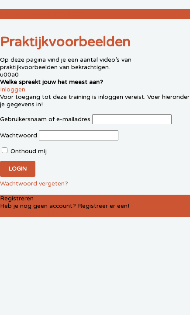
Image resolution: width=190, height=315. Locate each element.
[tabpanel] (95, 71)
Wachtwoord (18, 135)
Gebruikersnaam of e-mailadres (45, 119)
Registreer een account (48, 213)
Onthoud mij (24, 151)
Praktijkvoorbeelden (42, 14)
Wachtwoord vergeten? (34, 183)
